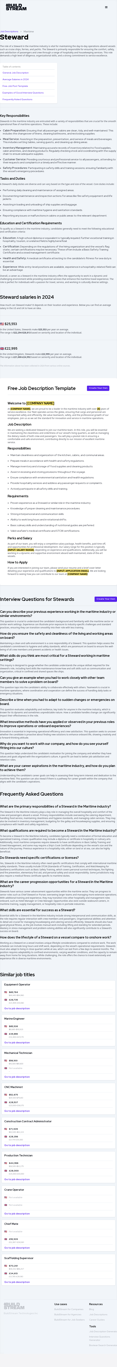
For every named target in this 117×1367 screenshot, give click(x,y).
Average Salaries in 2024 (16, 79)
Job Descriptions (9, 31)
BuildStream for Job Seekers (69, 1319)
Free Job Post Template (15, 86)
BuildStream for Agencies (67, 1314)
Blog (91, 1309)
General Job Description (16, 72)
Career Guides (97, 1319)
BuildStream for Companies (68, 1309)
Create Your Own (98, 387)
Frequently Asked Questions (17, 99)
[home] (16, 6)
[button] (106, 7)
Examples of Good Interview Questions (23, 92)
